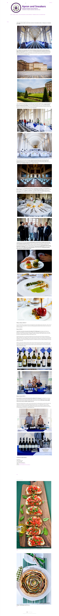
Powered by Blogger (29, 612)
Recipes (14, 14)
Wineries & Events (35, 14)
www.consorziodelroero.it (22, 463)
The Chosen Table (42, 14)
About (11, 14)
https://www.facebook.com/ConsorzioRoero (24, 464)
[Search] (50, 3)
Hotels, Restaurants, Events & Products (25, 14)
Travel (17, 14)
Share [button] (8, 21)
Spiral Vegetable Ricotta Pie (23, 605)
